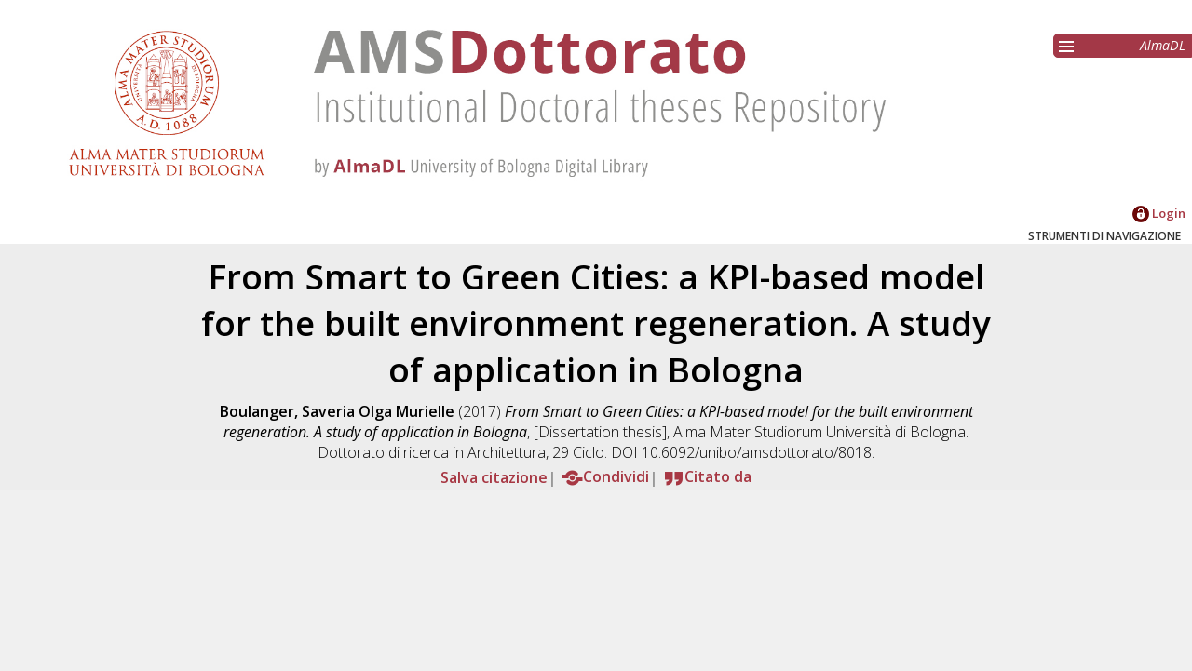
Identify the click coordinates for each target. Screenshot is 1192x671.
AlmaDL (1162, 45)
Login (1158, 213)
